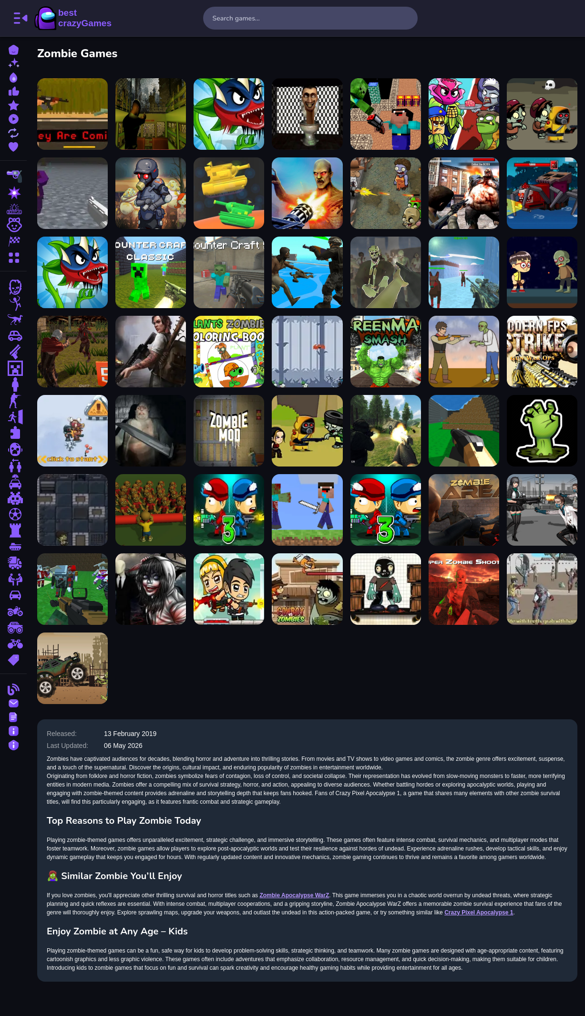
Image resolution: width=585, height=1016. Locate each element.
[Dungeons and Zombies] (73, 510)
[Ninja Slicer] (308, 351)
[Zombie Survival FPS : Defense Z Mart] (385, 272)
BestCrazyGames (72, 18)
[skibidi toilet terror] (308, 114)
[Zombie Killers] (73, 431)
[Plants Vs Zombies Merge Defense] (464, 114)
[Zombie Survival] (385, 589)
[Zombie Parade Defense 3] (385, 510)
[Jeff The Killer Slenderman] (151, 589)
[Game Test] (230, 193)
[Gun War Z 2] (308, 193)
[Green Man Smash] (385, 351)
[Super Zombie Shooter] (464, 589)
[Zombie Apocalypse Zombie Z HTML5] (73, 351)
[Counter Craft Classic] (151, 272)
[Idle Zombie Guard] (230, 589)
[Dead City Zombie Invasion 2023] (464, 193)
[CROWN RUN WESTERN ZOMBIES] (542, 589)
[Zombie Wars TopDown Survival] (308, 272)
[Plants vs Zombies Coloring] (230, 351)
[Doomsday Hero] (151, 351)
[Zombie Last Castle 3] (230, 510)
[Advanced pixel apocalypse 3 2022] (464, 431)
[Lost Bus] (151, 114)
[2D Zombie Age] (385, 193)
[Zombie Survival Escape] (542, 114)
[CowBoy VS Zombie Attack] (308, 589)
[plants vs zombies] (230, 114)
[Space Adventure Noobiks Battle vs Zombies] (385, 114)
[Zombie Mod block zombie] (230, 431)
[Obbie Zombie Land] (542, 272)
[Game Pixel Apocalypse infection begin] (73, 193)
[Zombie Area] (464, 510)
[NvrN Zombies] (542, 431)
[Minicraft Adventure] (308, 510)
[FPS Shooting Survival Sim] (385, 431)
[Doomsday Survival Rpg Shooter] (542, 510)
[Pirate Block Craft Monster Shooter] (542, 193)
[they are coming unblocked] (73, 114)
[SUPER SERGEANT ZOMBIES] (151, 431)
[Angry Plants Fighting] (73, 272)
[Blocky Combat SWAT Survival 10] (73, 589)
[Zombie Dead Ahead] (151, 193)
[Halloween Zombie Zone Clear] (151, 510)
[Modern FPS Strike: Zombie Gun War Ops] (542, 351)
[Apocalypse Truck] (73, 668)
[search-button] (406, 18)
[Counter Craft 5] (230, 272)
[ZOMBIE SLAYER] (308, 431)
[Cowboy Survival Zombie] (464, 351)
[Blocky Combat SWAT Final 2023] (464, 272)
